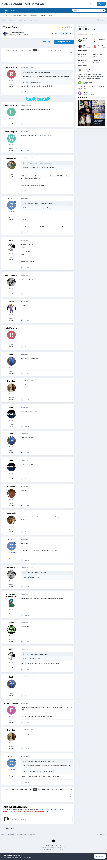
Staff (25, 15)
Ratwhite (11, 487)
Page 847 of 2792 (70, 55)
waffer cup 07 (11, 132)
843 (17, 50)
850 (48, 50)
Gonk (11, 355)
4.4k (11, 175)
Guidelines (33, 15)
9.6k (11, 84)
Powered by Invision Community (53, 849)
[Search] (82, 10)
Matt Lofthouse (11, 275)
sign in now (45, 809)
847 (35, 50)
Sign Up (101, 4)
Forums (42, 15)
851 (52, 50)
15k (11, 122)
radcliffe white (11, 67)
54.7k (11, 613)
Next (61, 50)
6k (11, 503)
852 (56, 50)
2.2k (11, 424)
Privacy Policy (50, 845)
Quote (27, 92)
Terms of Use (27, 857)
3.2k (11, 257)
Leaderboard (17, 15)
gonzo (11, 623)
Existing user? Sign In (87, 4)
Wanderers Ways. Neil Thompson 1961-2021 (22, 4)
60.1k (11, 639)
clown (11, 302)
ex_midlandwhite (11, 703)
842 (13, 50)
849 (43, 50)
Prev (7, 50)
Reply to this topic (64, 42)
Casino (11, 199)
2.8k (11, 720)
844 (21, 50)
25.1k (11, 530)
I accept (100, 856)
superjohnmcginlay (17, 32)
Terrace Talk (25, 34)
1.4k (11, 318)
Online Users (5, 15)
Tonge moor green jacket (11, 595)
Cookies (59, 845)
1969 (11, 240)
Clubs (50, 15)
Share (54, 33)
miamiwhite (11, 513)
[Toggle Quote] (23, 72)
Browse (5, 11)
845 (26, 50)
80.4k (11, 217)
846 (30, 50)
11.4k (11, 397)
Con (11, 407)
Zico (84, 45)
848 (39, 50)
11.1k (11, 371)
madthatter (11, 158)
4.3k (11, 148)
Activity (13, 10)
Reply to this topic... (19, 819)
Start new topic (46, 42)
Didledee (11, 381)
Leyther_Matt (11, 105)
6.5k (11, 292)
